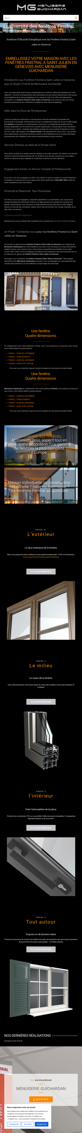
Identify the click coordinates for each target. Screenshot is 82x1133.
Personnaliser (14, 1124)
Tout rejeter (28, 1124)
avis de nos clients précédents (64, 221)
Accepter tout (41, 1124)
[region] (27, 1116)
